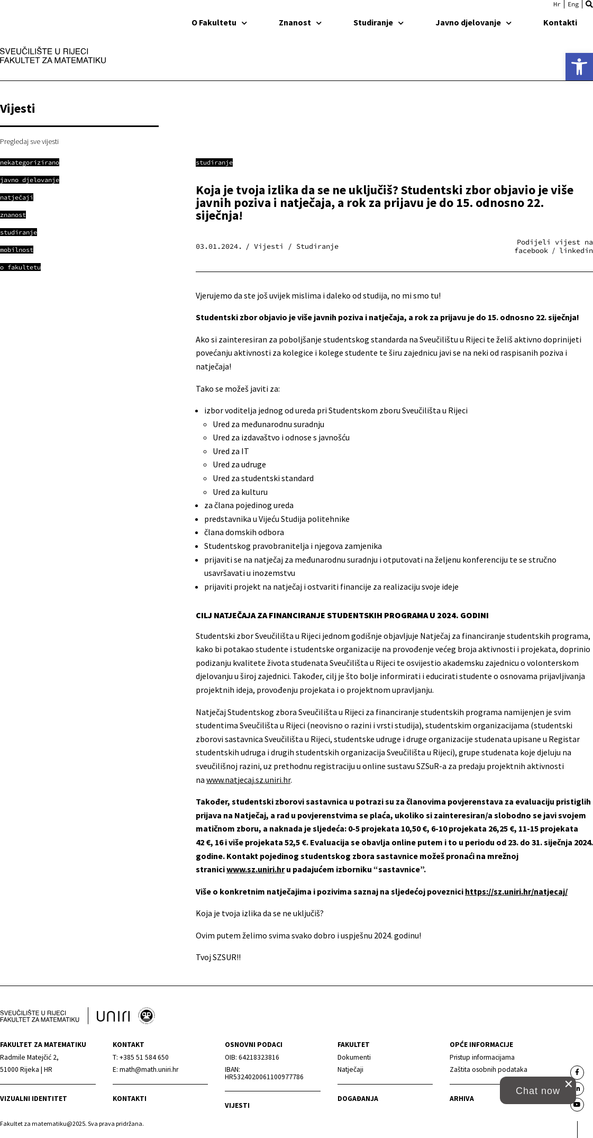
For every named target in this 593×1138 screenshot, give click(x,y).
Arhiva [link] (462, 1098)
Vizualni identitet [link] (33, 1098)
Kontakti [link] (560, 22)
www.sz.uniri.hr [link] (255, 869)
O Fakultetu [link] (219, 22)
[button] (589, 4)
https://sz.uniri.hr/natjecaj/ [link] (516, 891)
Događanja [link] (357, 1098)
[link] (579, 66)
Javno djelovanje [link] (473, 22)
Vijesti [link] (237, 1105)
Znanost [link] (300, 22)
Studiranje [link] (378, 22)
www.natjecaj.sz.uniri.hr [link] (248, 779)
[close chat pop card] (568, 1084)
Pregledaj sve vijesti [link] (29, 141)
